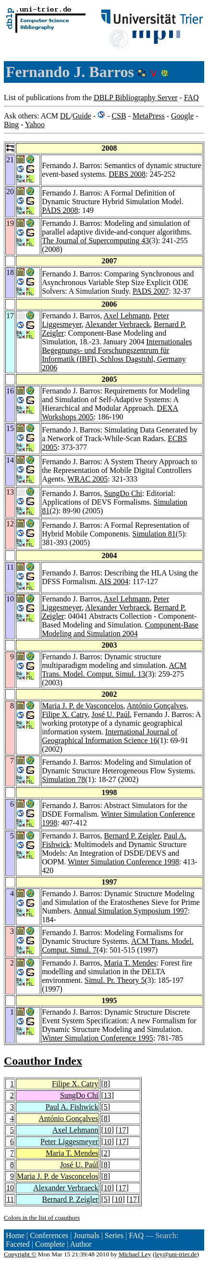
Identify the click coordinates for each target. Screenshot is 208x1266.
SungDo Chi (123, 493)
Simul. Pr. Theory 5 (115, 980)
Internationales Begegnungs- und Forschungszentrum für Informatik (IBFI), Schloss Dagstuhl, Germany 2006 (117, 355)
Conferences (49, 1235)
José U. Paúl (111, 714)
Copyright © (20, 1254)
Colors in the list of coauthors (42, 1217)
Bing (11, 124)
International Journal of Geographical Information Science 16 (109, 736)
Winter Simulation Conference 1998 (123, 862)
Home (15, 1235)
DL (65, 116)
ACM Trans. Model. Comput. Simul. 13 (114, 669)
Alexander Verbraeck (117, 324)
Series (114, 1235)
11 (10, 1199)
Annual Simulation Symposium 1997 (130, 911)
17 (122, 1130)
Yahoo (35, 124)
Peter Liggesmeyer (69, 1141)
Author (81, 1244)
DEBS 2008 (127, 174)
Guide (82, 116)
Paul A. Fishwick (72, 1107)
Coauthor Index (43, 1061)
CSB (118, 116)
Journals (86, 1235)
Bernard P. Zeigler (131, 836)
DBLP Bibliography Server (136, 97)
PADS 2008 (60, 210)
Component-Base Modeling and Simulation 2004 (120, 629)
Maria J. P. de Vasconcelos (82, 706)
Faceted (18, 1244)
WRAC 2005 (87, 479)
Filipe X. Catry (64, 714)
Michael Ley (135, 1254)
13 (107, 1095)
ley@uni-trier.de (175, 1254)
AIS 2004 (114, 581)
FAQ (191, 97)
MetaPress (149, 116)
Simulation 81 (154, 534)
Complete (50, 1244)
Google (182, 116)
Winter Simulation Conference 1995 (97, 1038)
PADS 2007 (151, 291)
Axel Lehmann (127, 316)
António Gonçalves (156, 706)
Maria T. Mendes (130, 963)
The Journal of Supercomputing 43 (95, 240)
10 (107, 1130)
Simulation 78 (63, 779)
